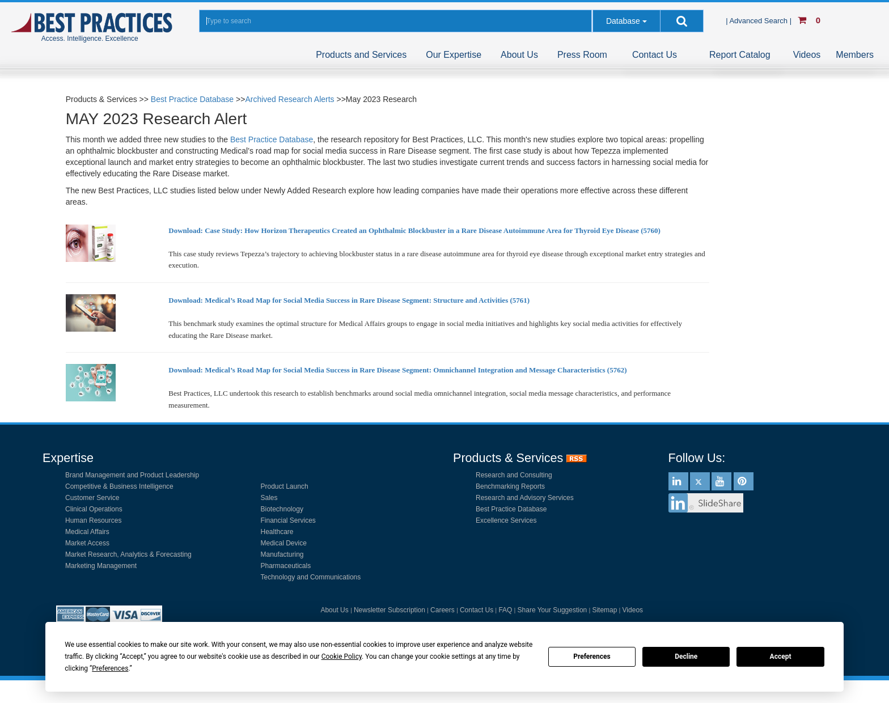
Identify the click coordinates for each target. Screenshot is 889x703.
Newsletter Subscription (389, 610)
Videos (807, 55)
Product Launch (284, 486)
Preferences (592, 656)
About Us (519, 55)
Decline (686, 656)
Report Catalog (740, 55)
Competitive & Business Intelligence (119, 486)
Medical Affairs (87, 532)
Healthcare (277, 532)
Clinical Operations (93, 509)
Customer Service (92, 498)
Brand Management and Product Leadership (132, 475)
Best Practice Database (192, 99)
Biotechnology (282, 509)
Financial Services (288, 520)
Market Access (87, 543)
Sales (269, 498)
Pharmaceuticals (286, 566)
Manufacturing (282, 554)
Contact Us (654, 55)
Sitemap (604, 610)
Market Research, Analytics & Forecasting (128, 554)
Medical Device (284, 543)
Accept (780, 656)
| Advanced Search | (760, 20)
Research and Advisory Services (525, 498)
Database (623, 21)
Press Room (582, 55)
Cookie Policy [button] (341, 656)
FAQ (505, 610)
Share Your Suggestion (552, 610)
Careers (442, 610)
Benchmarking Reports (510, 486)
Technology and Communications (311, 577)
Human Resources (93, 520)
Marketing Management (101, 566)
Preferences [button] (110, 668)
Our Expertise (453, 55)
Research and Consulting (514, 475)
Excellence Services (506, 520)
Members (855, 55)
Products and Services (361, 55)
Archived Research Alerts (289, 99)
